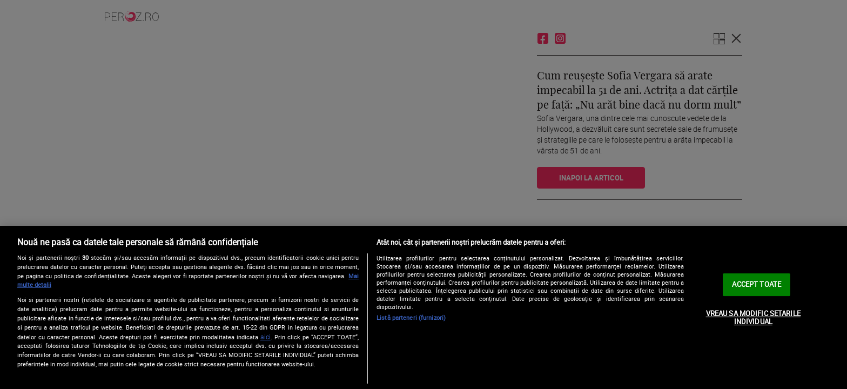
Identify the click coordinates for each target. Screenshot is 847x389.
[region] (423, 307)
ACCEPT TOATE (756, 284)
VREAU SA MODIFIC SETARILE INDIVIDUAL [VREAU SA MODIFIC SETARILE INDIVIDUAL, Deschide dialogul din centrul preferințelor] (753, 317)
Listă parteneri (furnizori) (411, 317)
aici (265, 336)
